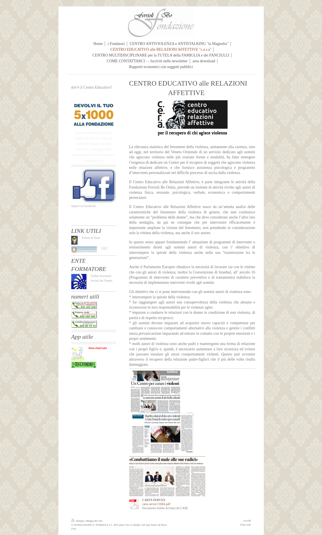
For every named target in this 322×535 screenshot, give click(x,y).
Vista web (245, 524)
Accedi (247, 520)
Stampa (78, 520)
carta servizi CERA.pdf (156, 504)
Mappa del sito (94, 520)
